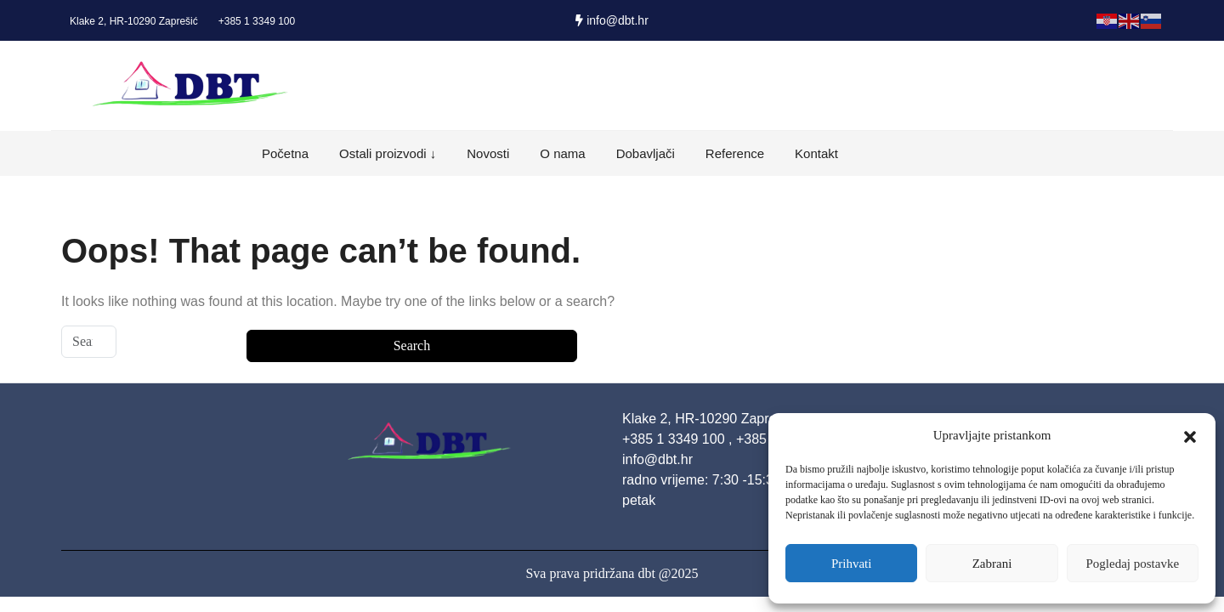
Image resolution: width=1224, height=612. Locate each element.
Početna (285, 153)
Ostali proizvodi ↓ (387, 153)
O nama (562, 153)
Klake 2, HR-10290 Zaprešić (134, 21)
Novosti (488, 153)
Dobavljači (645, 153)
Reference (735, 153)
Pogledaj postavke (1133, 563)
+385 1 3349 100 (256, 21)
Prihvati (851, 563)
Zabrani (992, 563)
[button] (1190, 435)
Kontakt (816, 153)
